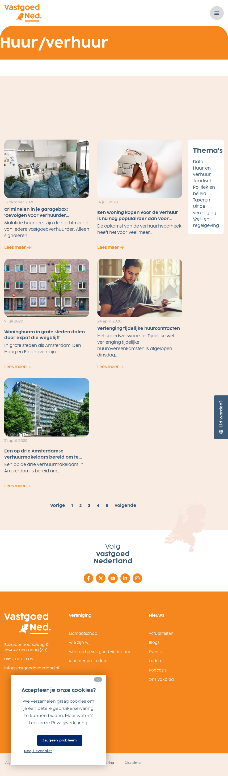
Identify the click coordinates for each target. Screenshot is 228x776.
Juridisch (203, 180)
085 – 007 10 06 (18, 659)
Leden (155, 661)
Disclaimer (133, 763)
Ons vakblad (161, 679)
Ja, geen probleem (60, 740)
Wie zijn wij (80, 642)
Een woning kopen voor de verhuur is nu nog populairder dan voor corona (137, 218)
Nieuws (156, 615)
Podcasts (158, 670)
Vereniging (80, 615)
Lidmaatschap (83, 633)
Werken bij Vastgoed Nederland (100, 652)
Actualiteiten (161, 633)
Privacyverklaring (69, 722)
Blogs (154, 642)
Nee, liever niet (38, 751)
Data (198, 161)
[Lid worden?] (221, 417)
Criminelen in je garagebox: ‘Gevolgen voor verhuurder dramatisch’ (36, 215)
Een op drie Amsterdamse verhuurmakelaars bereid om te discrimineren (41, 456)
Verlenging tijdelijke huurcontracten (138, 328)
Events (155, 652)
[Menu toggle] (217, 13)
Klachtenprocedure (88, 661)
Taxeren (201, 200)
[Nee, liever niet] (98, 679)
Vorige (57, 505)
